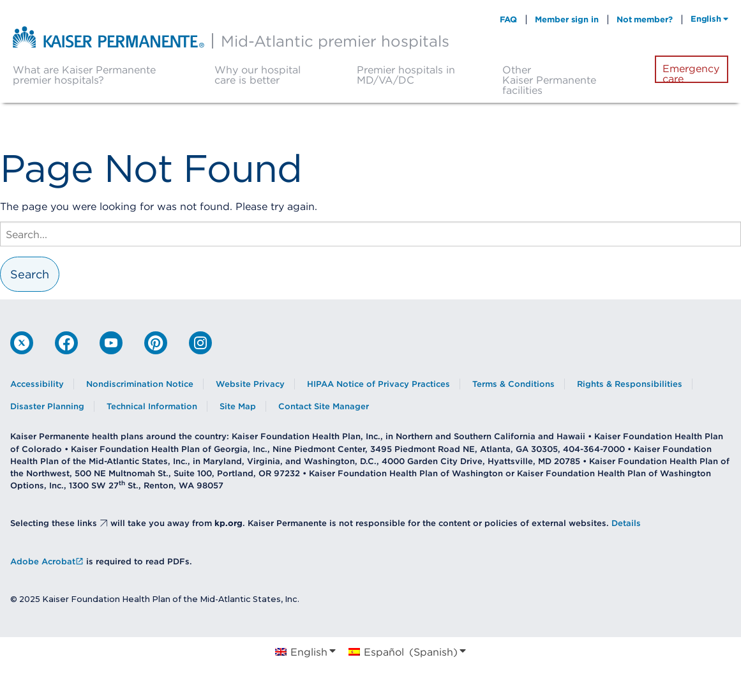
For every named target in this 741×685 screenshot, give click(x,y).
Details (626, 523)
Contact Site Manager (323, 406)
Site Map (238, 406)
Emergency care (690, 73)
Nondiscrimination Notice (139, 384)
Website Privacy (250, 384)
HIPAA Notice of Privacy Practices (378, 384)
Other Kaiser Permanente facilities (549, 79)
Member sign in (567, 19)
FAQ (509, 19)
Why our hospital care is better (257, 74)
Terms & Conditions (513, 384)
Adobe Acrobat (47, 561)
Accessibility (37, 384)
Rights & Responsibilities (629, 384)
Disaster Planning (47, 406)
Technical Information (152, 406)
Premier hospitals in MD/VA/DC (406, 74)
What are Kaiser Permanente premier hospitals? (84, 74)
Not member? (645, 19)
